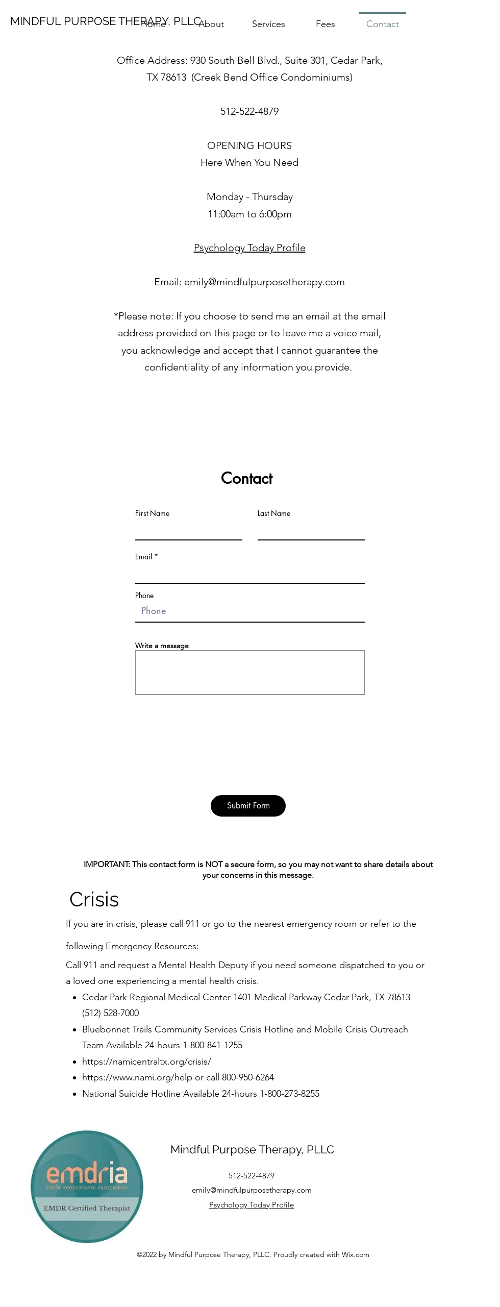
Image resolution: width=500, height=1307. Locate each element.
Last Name (274, 513)
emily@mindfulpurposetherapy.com (252, 1190)
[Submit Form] (248, 806)
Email (143, 556)
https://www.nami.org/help (137, 1077)
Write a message (162, 645)
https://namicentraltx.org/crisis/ (146, 1061)
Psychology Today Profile (250, 247)
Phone (144, 595)
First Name (152, 513)
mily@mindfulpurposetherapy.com (267, 282)
